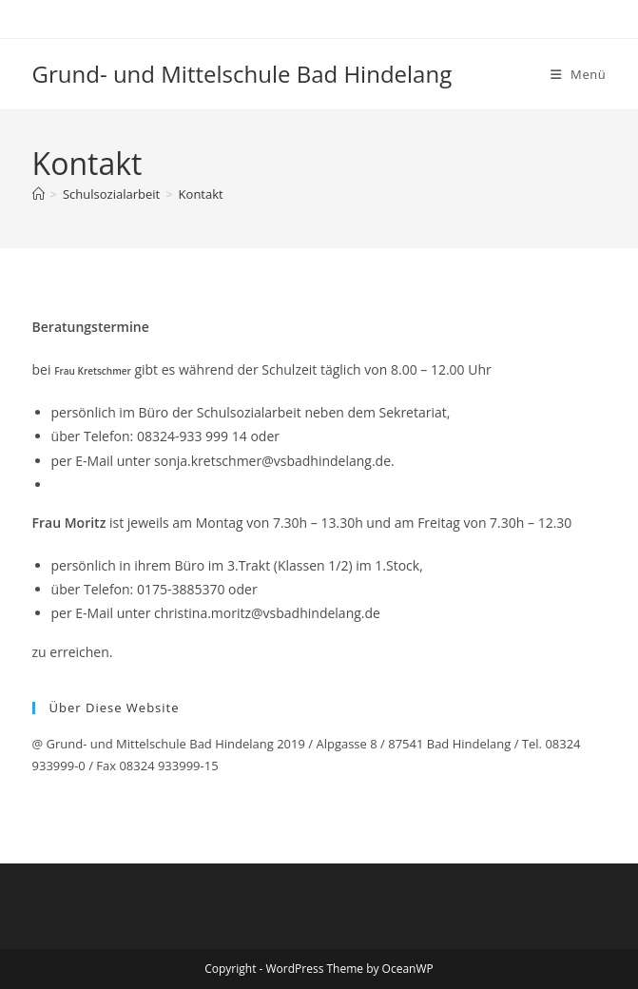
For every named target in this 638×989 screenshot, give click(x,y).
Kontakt (201, 194)
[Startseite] (38, 194)
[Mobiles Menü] (579, 74)
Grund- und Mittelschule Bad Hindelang (242, 73)
